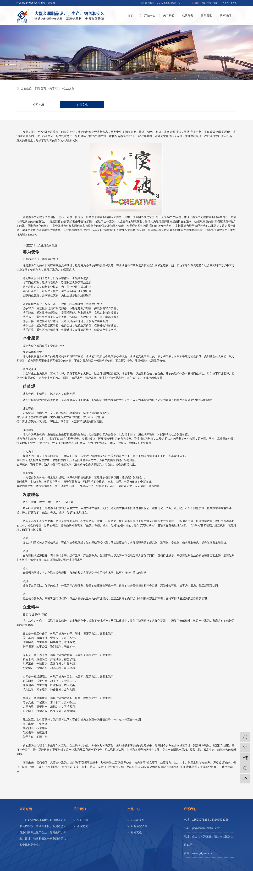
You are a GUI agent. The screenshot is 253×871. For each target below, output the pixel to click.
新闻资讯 (206, 15)
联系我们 (225, 15)
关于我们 (168, 15)
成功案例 (187, 15)
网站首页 (40, 88)
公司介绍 (38, 104)
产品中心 (149, 15)
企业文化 (82, 104)
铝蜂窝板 (136, 832)
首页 (131, 15)
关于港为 (54, 88)
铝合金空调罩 (139, 826)
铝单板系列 (138, 820)
